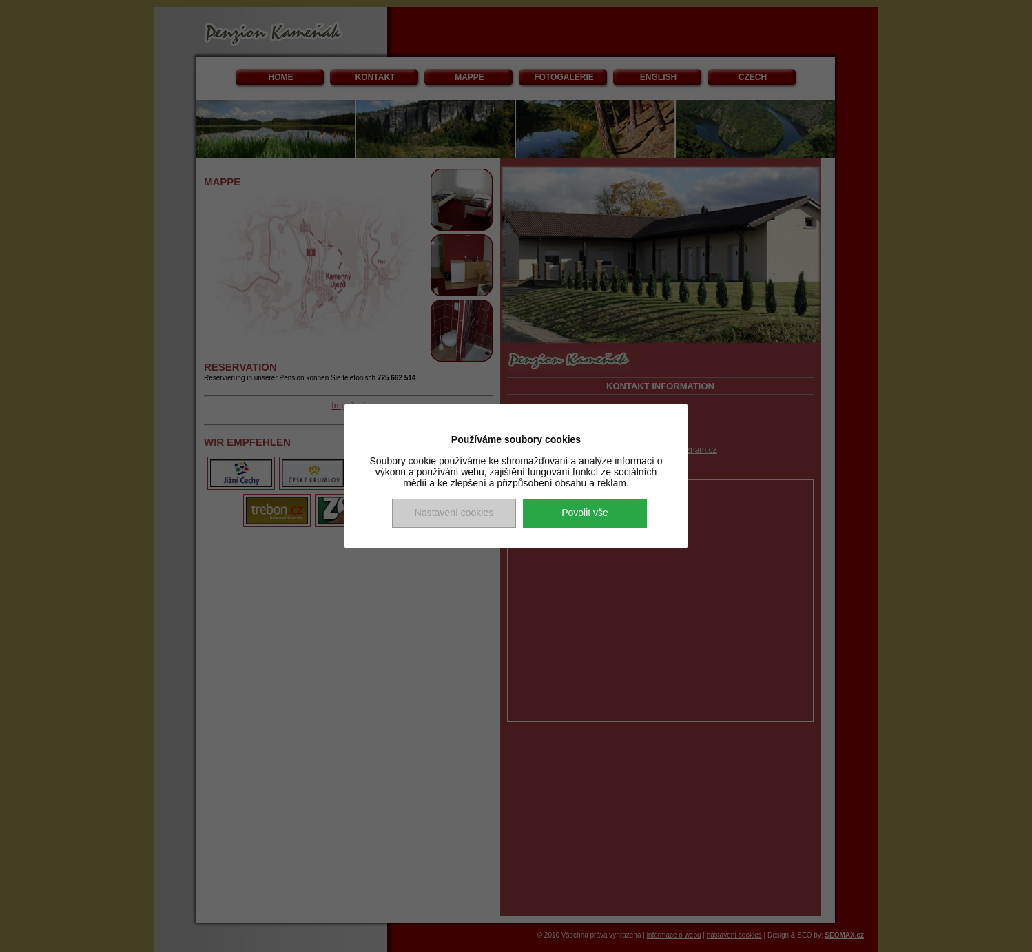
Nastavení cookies (454, 512)
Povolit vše (584, 512)
